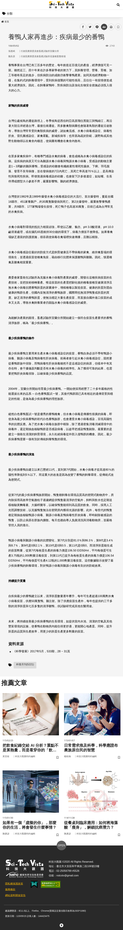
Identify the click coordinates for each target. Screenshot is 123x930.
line (96, 27)
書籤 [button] (118, 27)
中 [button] (104, 27)
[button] (118, 5)
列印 (111, 27)
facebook (83, 27)
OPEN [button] (61, 845)
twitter (90, 27)
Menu (5, 5)
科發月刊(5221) (25, 664)
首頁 (5, 21)
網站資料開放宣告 (15, 895)
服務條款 (10, 889)
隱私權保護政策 (14, 883)
